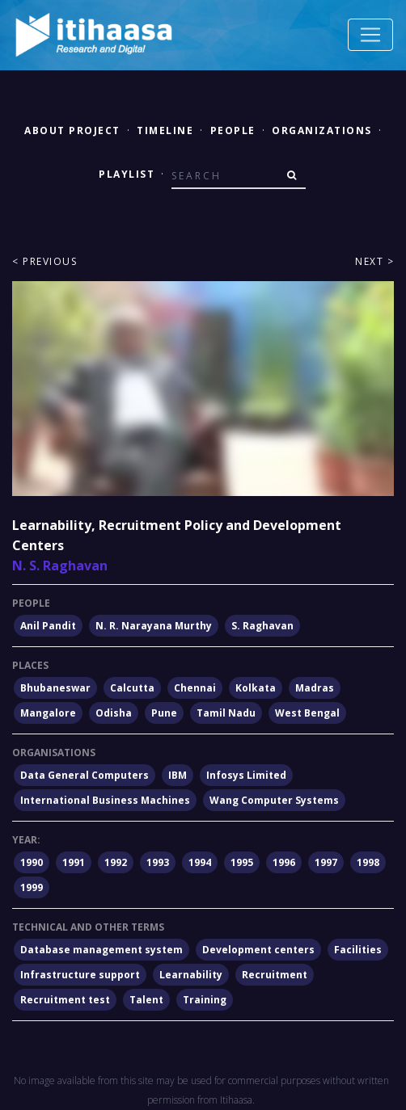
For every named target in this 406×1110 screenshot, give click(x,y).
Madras (314, 688)
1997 (326, 862)
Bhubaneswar (55, 688)
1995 (241, 862)
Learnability (190, 975)
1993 (157, 862)
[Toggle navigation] (370, 35)
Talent (146, 1000)
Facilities (358, 950)
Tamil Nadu (226, 713)
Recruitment (274, 975)
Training (204, 1000)
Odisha (113, 713)
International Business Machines (105, 800)
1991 (73, 862)
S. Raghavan (262, 626)
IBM (177, 775)
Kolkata (255, 688)
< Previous (44, 261)
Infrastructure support (80, 975)
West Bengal (307, 713)
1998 (368, 862)
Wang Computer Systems (274, 800)
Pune (164, 713)
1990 (31, 862)
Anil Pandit (48, 626)
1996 (284, 862)
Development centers (258, 950)
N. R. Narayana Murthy (153, 626)
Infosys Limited (246, 775)
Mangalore (48, 713)
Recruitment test (65, 1000)
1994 (199, 862)
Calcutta (132, 688)
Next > (374, 261)
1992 (115, 862)
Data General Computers (84, 775)
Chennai (195, 688)
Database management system (101, 950)
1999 (31, 887)
